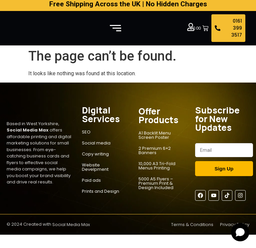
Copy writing (95, 154)
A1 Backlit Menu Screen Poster (154, 135)
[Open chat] (240, 232)
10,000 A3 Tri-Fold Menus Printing (156, 165)
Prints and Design (100, 191)
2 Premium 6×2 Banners (154, 150)
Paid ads (91, 180)
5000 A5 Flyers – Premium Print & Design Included (155, 183)
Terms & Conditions (192, 224)
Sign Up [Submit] (224, 168)
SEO (86, 132)
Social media (96, 143)
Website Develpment (95, 167)
